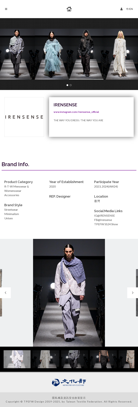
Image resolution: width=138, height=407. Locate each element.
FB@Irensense (103, 219)
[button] (67, 85)
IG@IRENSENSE (104, 215)
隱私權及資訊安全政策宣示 (69, 397)
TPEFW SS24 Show (106, 224)
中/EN (127, 8)
